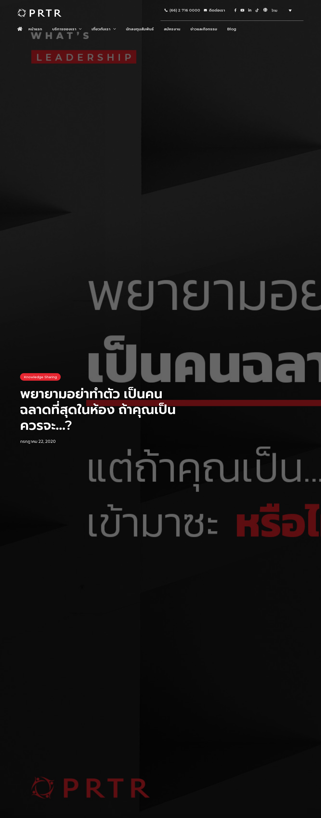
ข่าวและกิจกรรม (203, 29)
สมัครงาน (172, 29)
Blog (231, 29)
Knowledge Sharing (40, 377)
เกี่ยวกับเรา (104, 29)
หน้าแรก (35, 29)
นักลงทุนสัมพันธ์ (140, 29)
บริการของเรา (67, 29)
